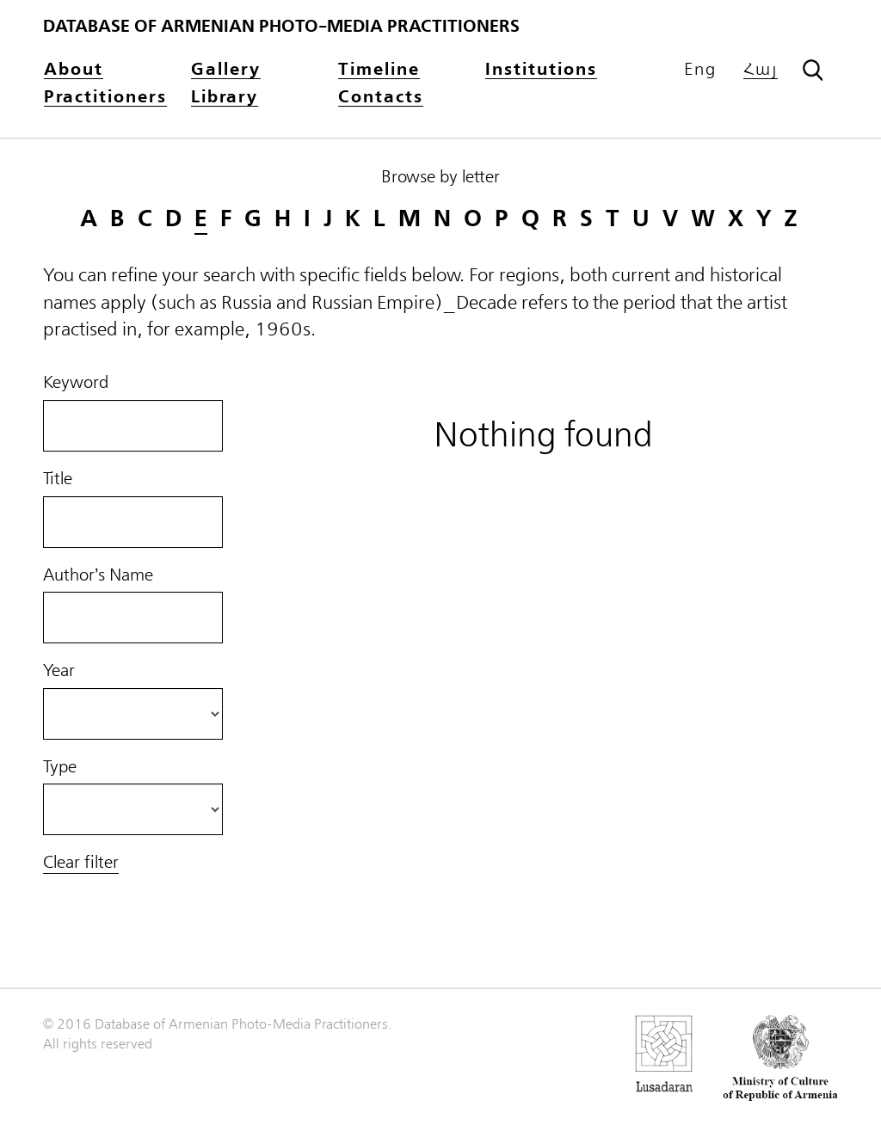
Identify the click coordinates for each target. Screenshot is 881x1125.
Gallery (226, 70)
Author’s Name (98, 575)
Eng (700, 69)
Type (60, 767)
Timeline (379, 70)
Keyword (75, 382)
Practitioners (105, 98)
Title (57, 479)
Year (59, 671)
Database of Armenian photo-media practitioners (281, 26)
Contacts (380, 98)
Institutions (541, 70)
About (73, 70)
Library (224, 98)
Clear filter (81, 862)
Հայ (760, 70)
